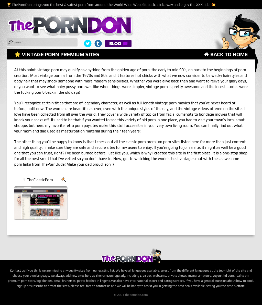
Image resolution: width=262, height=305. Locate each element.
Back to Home (226, 54)
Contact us (17, 270)
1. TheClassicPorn (38, 180)
